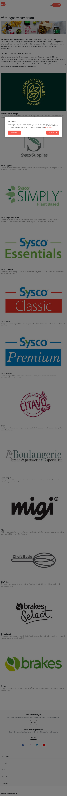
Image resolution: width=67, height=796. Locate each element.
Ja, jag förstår (53, 132)
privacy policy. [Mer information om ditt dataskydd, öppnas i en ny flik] (48, 127)
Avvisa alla (14, 132)
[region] (33, 127)
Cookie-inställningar (53, 125)
